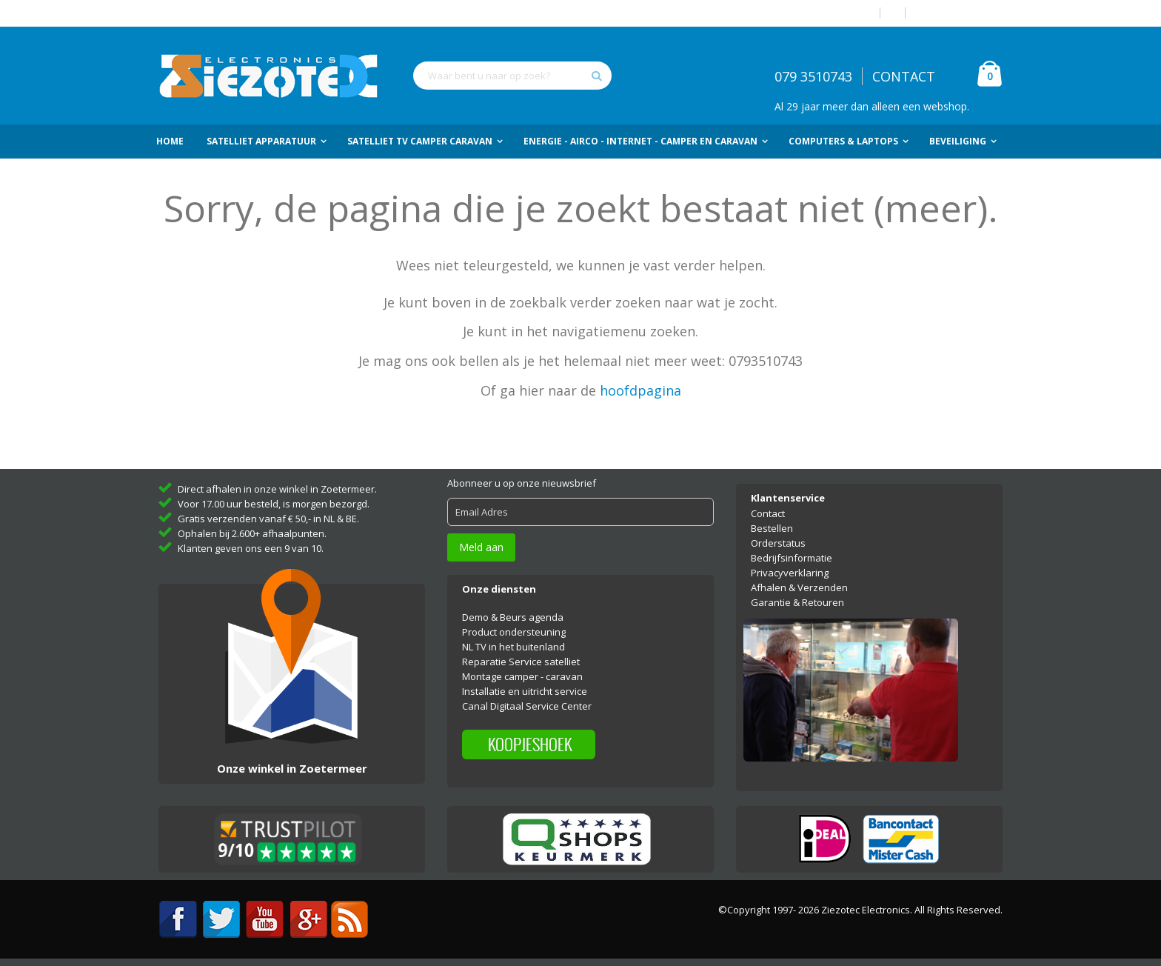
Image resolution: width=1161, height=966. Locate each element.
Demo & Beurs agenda (512, 617)
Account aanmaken (960, 13)
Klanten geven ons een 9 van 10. (251, 548)
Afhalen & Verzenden (799, 587)
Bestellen (772, 528)
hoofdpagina (640, 390)
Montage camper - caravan (522, 676)
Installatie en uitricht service (524, 691)
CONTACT (903, 76)
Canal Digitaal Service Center (527, 706)
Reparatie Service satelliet (521, 661)
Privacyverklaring (790, 572)
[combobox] (512, 75)
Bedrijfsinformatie (791, 557)
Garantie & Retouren (797, 602)
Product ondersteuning (514, 632)
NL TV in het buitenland (513, 646)
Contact (768, 513)
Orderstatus (778, 543)
